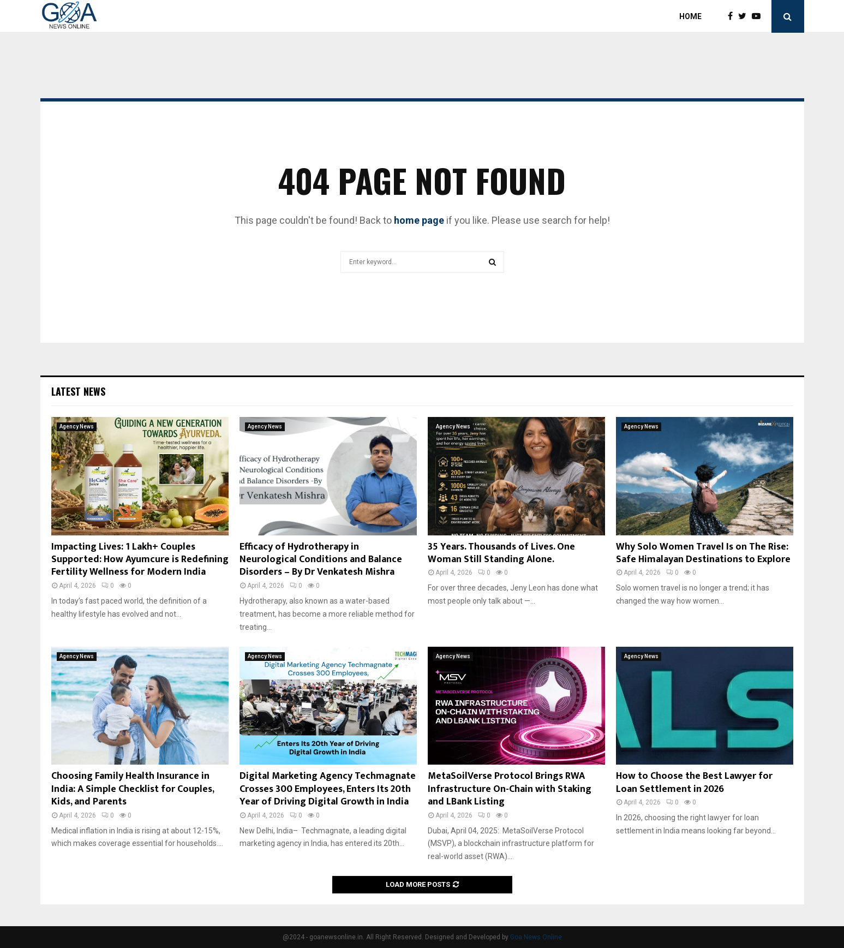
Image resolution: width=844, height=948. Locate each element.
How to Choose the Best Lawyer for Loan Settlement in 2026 (694, 782)
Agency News (76, 427)
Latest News (78, 391)
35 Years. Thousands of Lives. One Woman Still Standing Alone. (501, 553)
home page (419, 220)
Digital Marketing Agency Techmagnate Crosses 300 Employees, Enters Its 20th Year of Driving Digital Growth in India (328, 789)
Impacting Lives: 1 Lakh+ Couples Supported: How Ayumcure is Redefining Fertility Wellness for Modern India (140, 560)
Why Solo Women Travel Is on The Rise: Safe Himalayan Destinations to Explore (703, 553)
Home (690, 16)
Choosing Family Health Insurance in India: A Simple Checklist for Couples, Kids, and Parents (132, 789)
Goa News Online (536, 937)
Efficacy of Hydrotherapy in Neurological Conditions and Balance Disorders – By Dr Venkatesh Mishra (321, 560)
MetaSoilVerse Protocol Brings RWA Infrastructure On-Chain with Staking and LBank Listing (509, 789)
